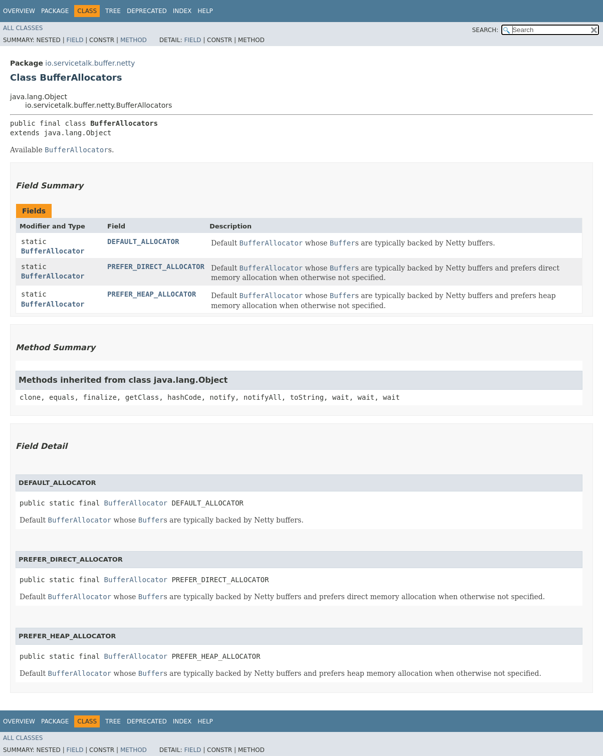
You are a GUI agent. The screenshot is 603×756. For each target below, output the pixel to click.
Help (205, 11)
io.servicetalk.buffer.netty (90, 63)
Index (182, 11)
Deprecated (147, 11)
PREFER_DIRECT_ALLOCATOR (156, 267)
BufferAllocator (52, 251)
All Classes (23, 28)
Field (74, 40)
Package (55, 11)
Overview (19, 11)
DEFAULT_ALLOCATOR (143, 241)
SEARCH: (485, 30)
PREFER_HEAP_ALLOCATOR (151, 294)
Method (133, 40)
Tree (113, 11)
